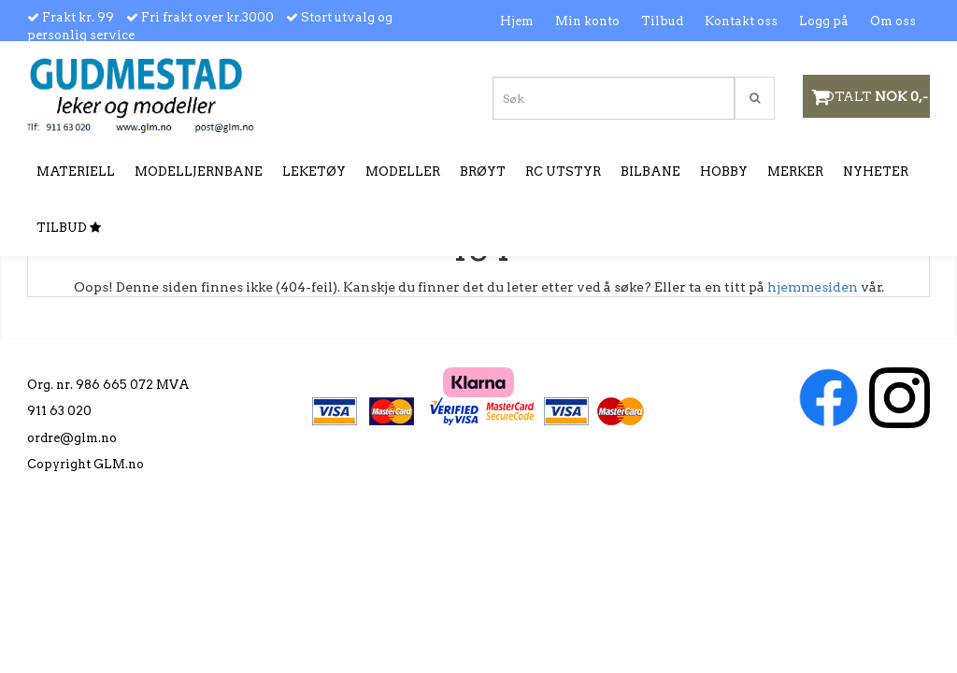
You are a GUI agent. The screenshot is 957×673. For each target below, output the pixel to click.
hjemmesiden (812, 286)
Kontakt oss (741, 21)
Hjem (517, 21)
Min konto (587, 21)
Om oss (893, 21)
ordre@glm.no (72, 438)
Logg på (824, 21)
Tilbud (662, 21)
